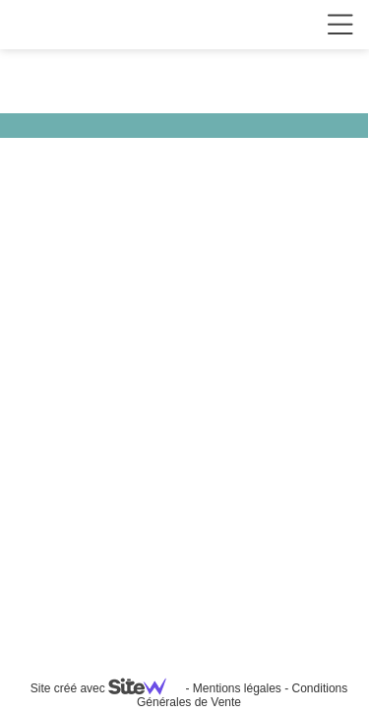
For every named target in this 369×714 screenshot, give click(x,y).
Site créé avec (106, 688)
